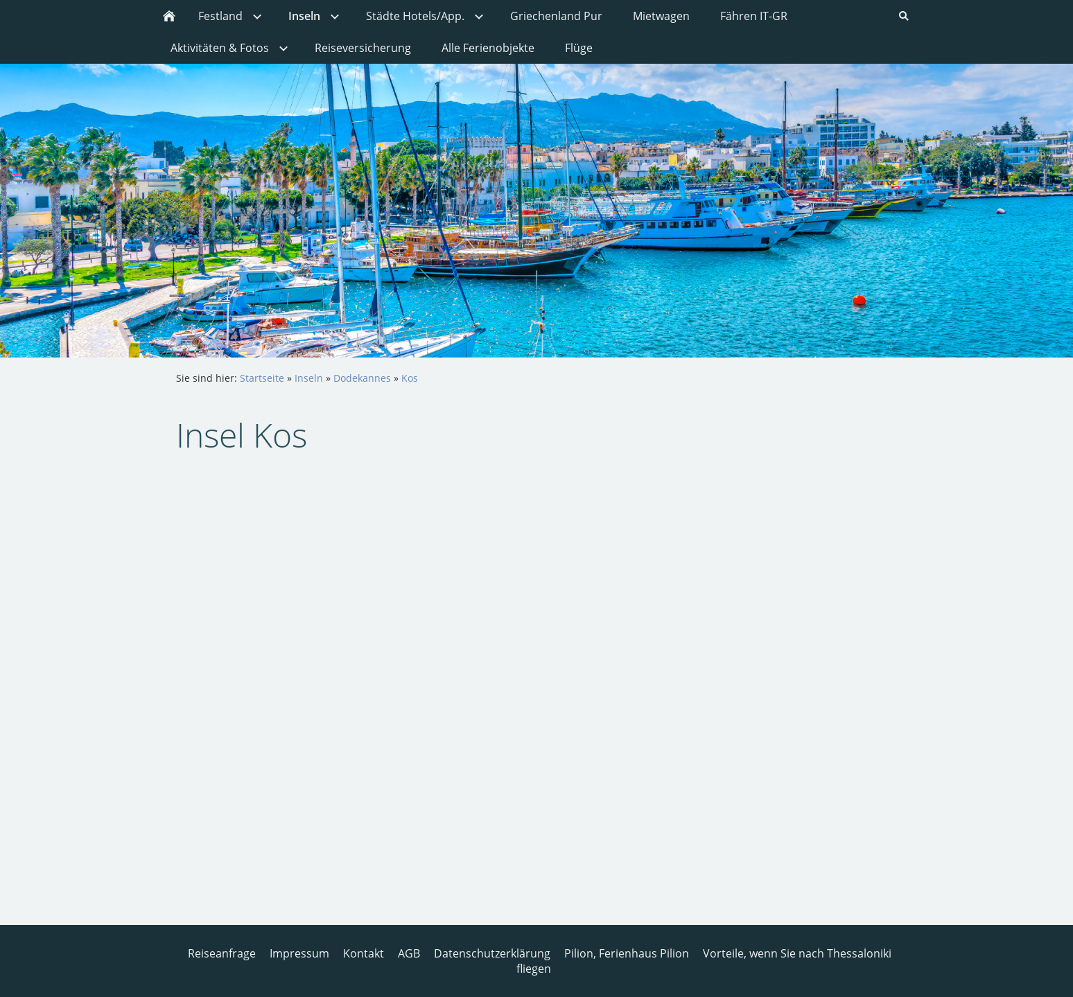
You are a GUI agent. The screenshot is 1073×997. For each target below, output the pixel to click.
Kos (409, 378)
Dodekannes (362, 378)
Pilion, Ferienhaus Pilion (626, 953)
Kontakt (363, 953)
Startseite (262, 378)
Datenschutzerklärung (492, 953)
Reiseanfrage (222, 953)
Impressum (299, 953)
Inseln (309, 378)
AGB (409, 953)
